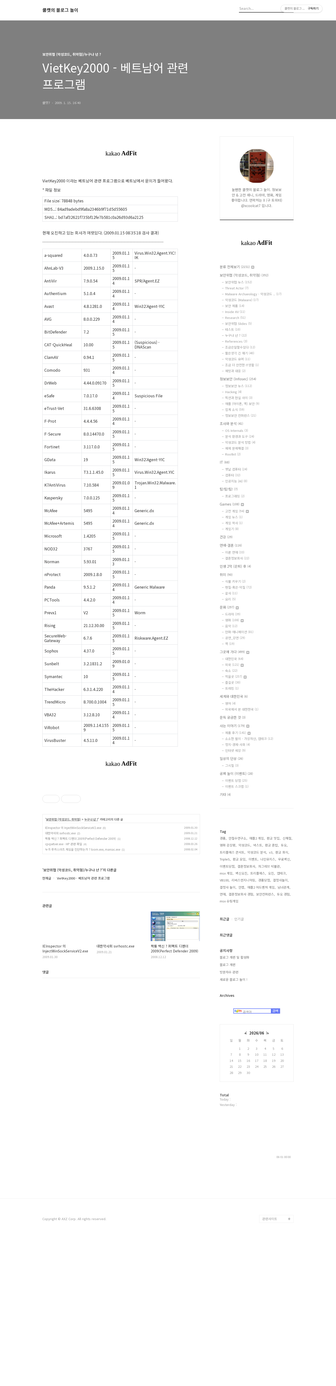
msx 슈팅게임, (229, 1049)
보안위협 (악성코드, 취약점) (63, 888)
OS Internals (236, 430)
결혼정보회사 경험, (241, 1042)
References (236, 341)
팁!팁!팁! (229, 489)
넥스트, (258, 993)
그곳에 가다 (234, 651)
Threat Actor (237, 288)
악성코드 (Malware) (242, 300)
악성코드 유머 (237, 359)
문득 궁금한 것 (233, 717)
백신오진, (241, 1021)
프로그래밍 (235, 496)
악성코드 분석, (257, 1000)
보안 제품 (234, 305)
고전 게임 (237, 511)
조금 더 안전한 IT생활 (242, 365)
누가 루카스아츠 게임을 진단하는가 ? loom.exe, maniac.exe (82, 918)
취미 (226, 574)
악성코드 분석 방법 (240, 442)
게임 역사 (234, 523)
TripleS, (225, 1007)
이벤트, (253, 1007)
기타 (225, 794)
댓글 (45, 1040)
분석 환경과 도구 (239, 436)
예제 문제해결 (237, 448)
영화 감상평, (228, 993)
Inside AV (235, 311)
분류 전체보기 (237, 266)
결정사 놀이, (228, 1035)
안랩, (241, 1035)
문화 (229, 607)
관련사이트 (269, 1366)
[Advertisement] (121, 813)
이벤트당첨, (227, 1014)
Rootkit (233, 454)
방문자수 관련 (229, 1120)
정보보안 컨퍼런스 (240, 415)
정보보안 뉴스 (238, 386)
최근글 (224, 1066)
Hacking (233, 391)
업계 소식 (234, 409)
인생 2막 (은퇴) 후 (235, 566)
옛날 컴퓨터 (236, 469)
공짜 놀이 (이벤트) (236, 773)
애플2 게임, (257, 986)
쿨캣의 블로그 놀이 (60, 10)
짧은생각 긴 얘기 (239, 353)
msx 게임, (227, 1021)
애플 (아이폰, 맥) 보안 (242, 403)
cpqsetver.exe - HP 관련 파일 (63, 913)
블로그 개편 (227, 1112)
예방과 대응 (235, 370)
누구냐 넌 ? (91, 888)
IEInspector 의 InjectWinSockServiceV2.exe (73, 897)
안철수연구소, (238, 986)
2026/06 (256, 1180)
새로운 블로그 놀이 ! (233, 1127)
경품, (223, 986)
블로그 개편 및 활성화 (234, 1105)
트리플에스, (258, 1021)
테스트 (232, 329)
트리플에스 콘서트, (232, 1000)
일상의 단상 (231, 758)
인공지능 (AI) (236, 481)
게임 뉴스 (234, 517)
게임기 (232, 528)
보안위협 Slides (238, 323)
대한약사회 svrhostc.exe (60, 902)
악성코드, (244, 993)
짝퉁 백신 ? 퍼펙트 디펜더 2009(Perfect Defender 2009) (80, 907)
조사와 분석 (231, 423)
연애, (223, 1042)
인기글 (239, 1066)
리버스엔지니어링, (244, 1028)
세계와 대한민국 (234, 696)
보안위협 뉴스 (238, 282)
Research (235, 317)
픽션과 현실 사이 (238, 397)
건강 (226, 536)
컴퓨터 (232, 475)
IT (225, 462)
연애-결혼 (231, 545)
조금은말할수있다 (240, 347)
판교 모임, (240, 1007)
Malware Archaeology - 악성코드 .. (253, 294)
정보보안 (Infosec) (238, 378)
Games (232, 504)
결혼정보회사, (246, 1014)
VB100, (225, 1028)
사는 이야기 (234, 725)
